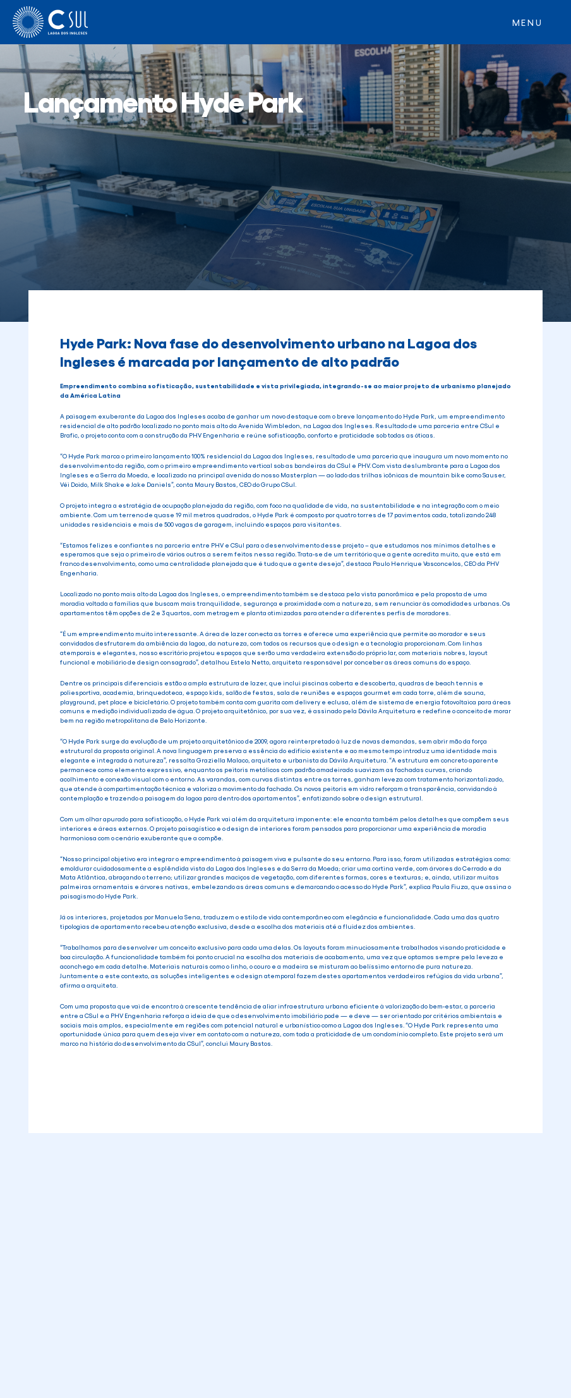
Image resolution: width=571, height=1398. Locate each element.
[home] (50, 22)
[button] (528, 22)
